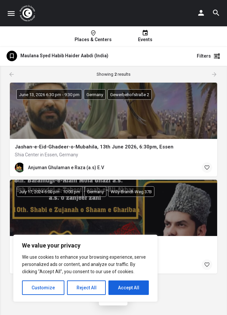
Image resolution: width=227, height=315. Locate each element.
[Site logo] (28, 13)
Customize (43, 287)
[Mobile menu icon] (11, 13)
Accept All (128, 287)
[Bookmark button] (207, 167)
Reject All (87, 287)
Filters (208, 56)
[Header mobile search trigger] (216, 13)
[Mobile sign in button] (201, 13)
